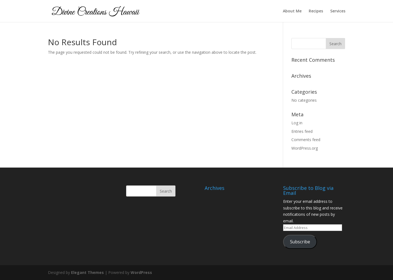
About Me (292, 11)
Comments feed (305, 139)
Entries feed (302, 131)
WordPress (141, 272)
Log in (296, 122)
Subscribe (300, 242)
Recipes (316, 11)
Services (337, 11)
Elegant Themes (87, 272)
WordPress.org (304, 148)
